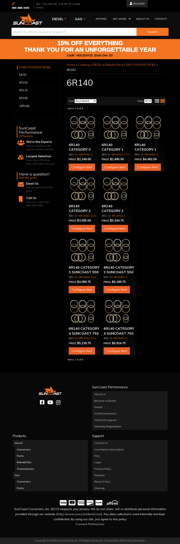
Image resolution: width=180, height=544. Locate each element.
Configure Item (82, 167)
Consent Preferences (90, 524)
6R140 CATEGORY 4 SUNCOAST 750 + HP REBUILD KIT (84, 333)
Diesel (18, 442)
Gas (17, 475)
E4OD (23, 75)
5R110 (23, 90)
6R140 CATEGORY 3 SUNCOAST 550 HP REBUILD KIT (84, 272)
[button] (119, 19)
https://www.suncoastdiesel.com (79, 514)
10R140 (24, 106)
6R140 (23, 98)
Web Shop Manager (132, 540)
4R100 (23, 82)
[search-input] (73, 32)
